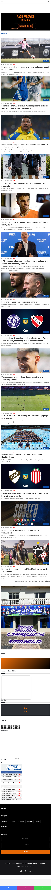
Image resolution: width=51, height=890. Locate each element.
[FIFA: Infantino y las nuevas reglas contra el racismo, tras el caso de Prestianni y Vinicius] (25, 244)
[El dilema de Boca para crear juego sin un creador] (25, 285)
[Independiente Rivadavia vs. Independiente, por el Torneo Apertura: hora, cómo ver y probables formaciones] (25, 321)
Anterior (27, 581)
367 (30, 581)
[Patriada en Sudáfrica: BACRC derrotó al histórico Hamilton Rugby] (25, 437)
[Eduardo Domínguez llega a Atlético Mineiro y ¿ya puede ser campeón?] (25, 552)
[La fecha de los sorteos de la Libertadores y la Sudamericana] (25, 513)
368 (33, 581)
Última (48, 581)
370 (37, 581)
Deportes (37, 821)
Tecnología (30, 821)
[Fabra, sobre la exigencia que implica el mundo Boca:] (25, 127)
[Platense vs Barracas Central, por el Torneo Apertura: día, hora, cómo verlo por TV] (25, 476)
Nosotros (4, 827)
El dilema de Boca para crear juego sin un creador (21, 302)
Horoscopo (17, 758)
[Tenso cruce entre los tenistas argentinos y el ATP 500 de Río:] (25, 205)
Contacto (4, 834)
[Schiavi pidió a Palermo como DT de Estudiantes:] (25, 166)
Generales (4, 821)
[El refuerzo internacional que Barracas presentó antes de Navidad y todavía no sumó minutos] (25, 88)
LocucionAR (42, 863)
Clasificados (24, 866)
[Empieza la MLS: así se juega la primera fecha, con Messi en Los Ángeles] (25, 50)
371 (40, 581)
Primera (22, 581)
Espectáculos (21, 821)
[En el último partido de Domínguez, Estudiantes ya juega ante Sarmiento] (25, 398)
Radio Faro (25, 712)
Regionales (12, 821)
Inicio (18, 866)
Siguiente (43, 581)
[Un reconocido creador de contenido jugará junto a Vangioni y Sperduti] (25, 360)
